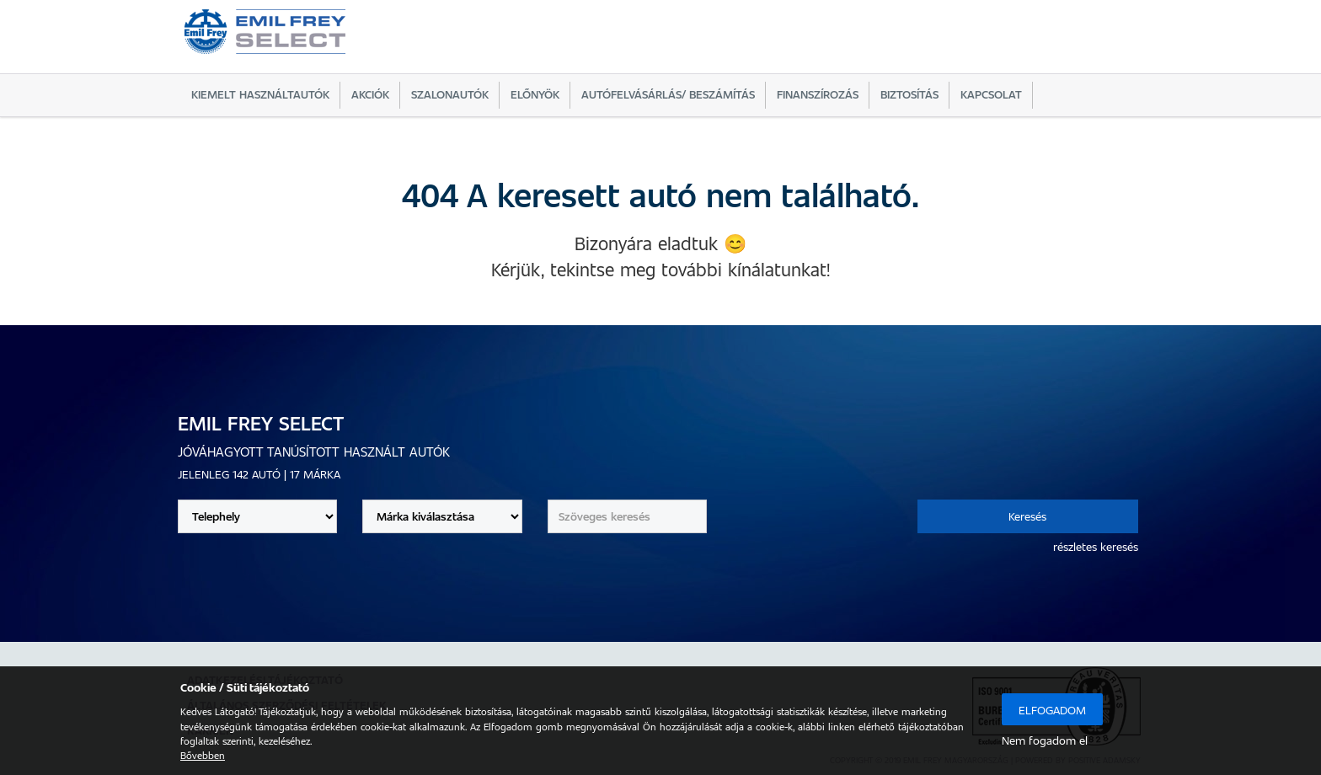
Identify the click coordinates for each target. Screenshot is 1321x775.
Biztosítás (909, 94)
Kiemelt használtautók (260, 94)
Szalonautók (450, 94)
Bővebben (202, 755)
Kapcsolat (991, 94)
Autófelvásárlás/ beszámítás (668, 94)
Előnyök (535, 94)
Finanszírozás (817, 94)
